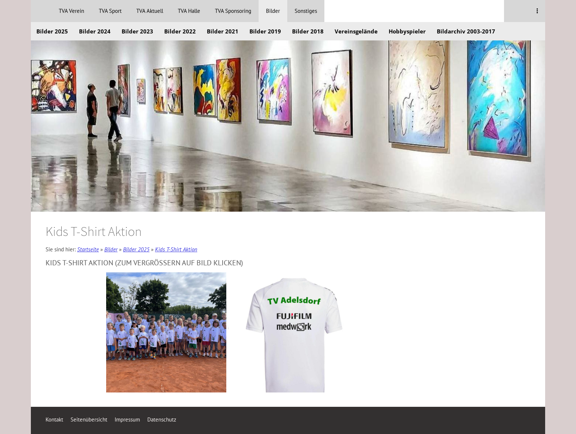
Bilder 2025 (136, 249)
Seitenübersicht (89, 419)
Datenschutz (161, 419)
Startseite (88, 249)
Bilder (111, 249)
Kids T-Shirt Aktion (176, 249)
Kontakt (54, 419)
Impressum (127, 419)
